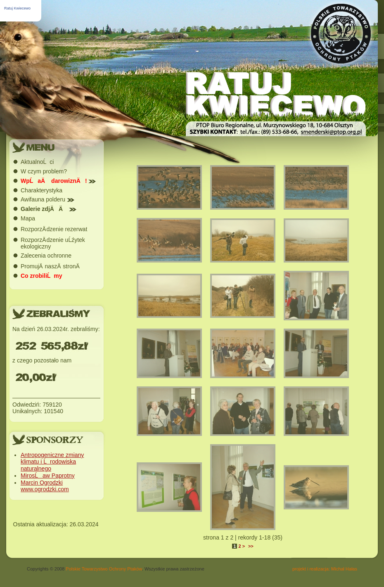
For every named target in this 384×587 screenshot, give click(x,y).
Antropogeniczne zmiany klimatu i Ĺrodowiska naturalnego (52, 462)
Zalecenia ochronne (46, 255)
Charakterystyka (41, 190)
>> (251, 546)
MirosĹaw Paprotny (48, 475)
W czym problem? (44, 171)
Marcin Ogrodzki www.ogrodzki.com (45, 485)
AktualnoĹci (37, 162)
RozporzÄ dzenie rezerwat (54, 229)
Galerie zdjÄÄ (48, 209)
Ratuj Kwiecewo (17, 8)
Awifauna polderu (47, 199)
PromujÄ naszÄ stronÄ (52, 266)
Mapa (28, 218)
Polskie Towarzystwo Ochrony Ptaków (104, 568)
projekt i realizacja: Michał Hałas (324, 568)
